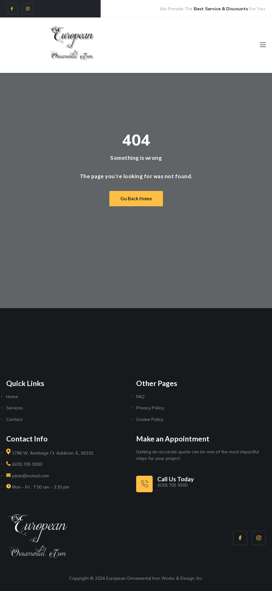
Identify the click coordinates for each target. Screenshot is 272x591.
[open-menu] (259, 45)
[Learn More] (165, 483)
